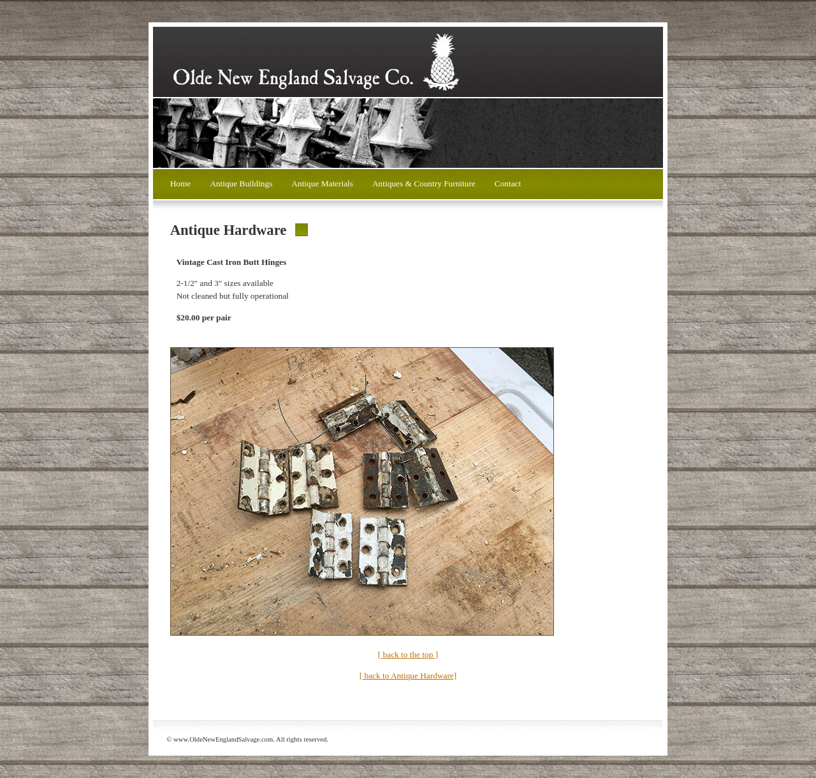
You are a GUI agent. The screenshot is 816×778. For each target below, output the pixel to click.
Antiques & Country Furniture (424, 183)
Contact (508, 183)
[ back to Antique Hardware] (408, 675)
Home (180, 183)
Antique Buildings (241, 183)
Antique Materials (322, 183)
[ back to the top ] (408, 654)
